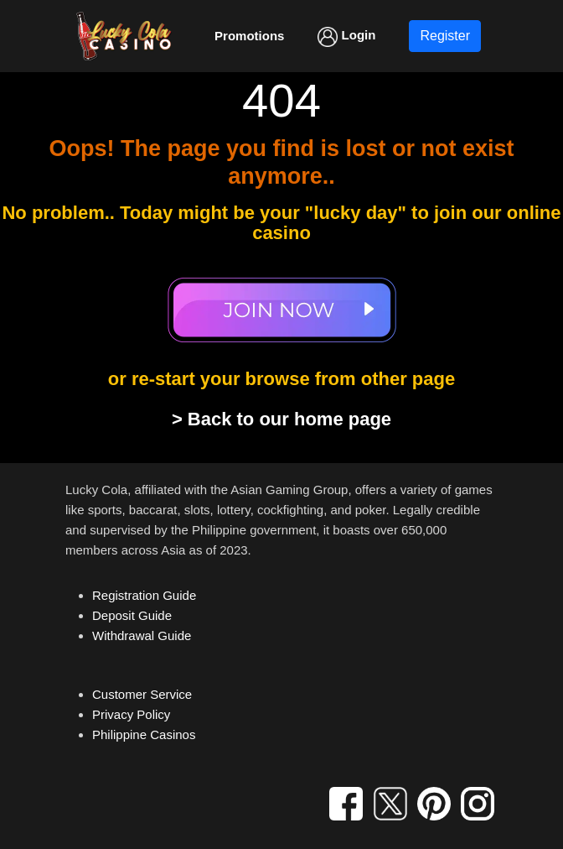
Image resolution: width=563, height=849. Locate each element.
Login (346, 37)
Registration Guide (144, 595)
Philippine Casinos (143, 734)
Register (445, 36)
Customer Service (142, 694)
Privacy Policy (131, 714)
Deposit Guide (132, 615)
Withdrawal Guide (141, 635)
